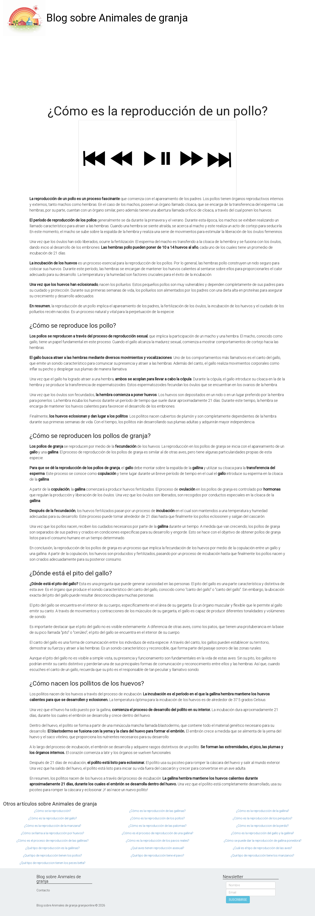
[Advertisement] (157, 68)
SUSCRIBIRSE (238, 899)
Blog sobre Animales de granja (117, 18)
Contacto (43, 890)
